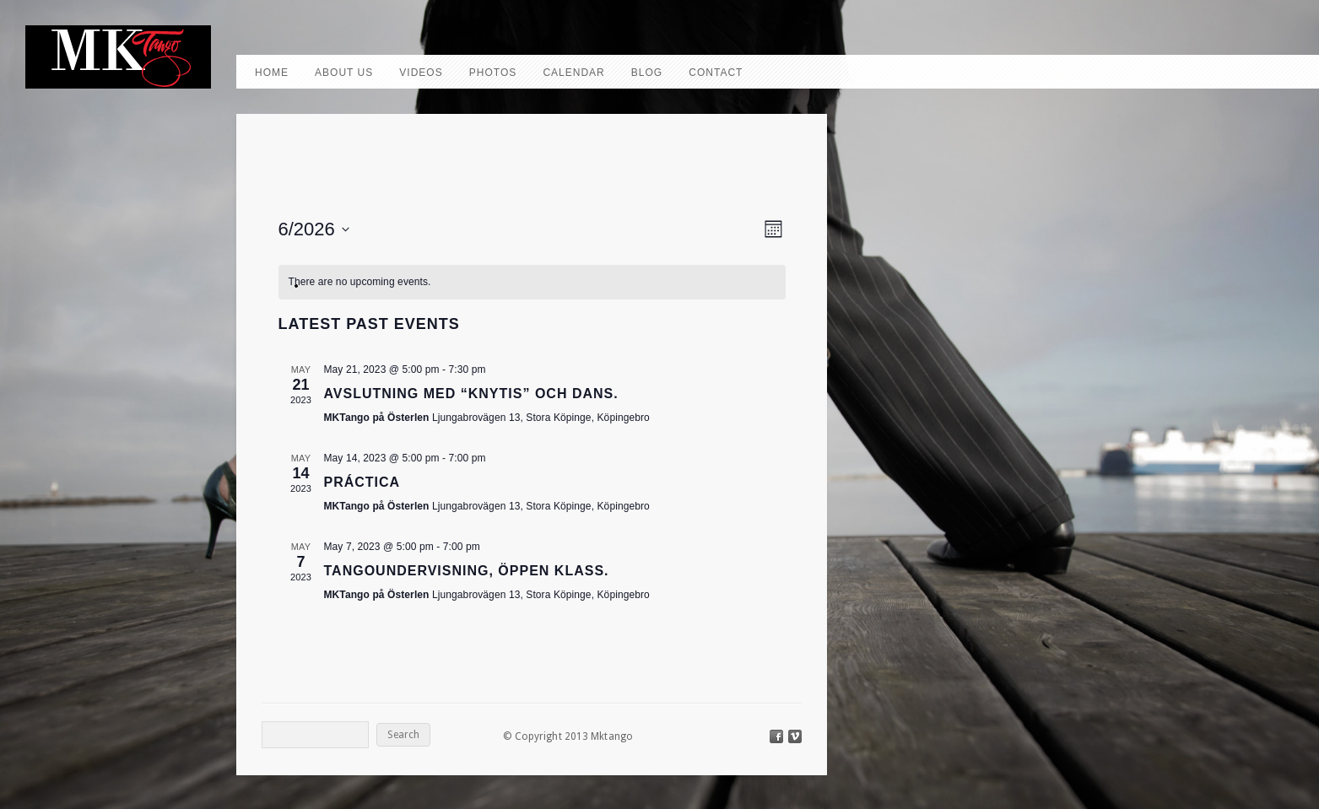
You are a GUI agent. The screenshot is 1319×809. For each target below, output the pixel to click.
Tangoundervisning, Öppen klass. (466, 571)
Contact (716, 72)
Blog (646, 72)
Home (272, 72)
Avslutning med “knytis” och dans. (471, 393)
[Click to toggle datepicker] (313, 229)
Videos (420, 72)
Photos (492, 72)
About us (344, 72)
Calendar (573, 72)
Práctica (362, 482)
